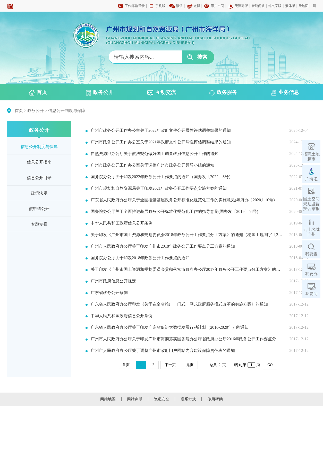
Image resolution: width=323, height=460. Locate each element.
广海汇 (311, 179)
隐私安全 (161, 399)
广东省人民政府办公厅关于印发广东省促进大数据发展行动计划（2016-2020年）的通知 (170, 327)
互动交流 (161, 92)
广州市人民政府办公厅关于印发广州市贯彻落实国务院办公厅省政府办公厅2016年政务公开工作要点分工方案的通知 (187, 339)
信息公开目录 (39, 178)
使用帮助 (215, 399)
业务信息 (285, 92)
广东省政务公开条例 (109, 293)
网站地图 (108, 399)
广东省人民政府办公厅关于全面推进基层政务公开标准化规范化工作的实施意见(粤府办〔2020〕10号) (183, 200)
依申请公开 (39, 208)
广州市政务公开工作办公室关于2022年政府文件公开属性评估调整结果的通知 (161, 130)
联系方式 (188, 399)
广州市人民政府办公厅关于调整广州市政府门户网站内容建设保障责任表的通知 (163, 351)
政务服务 (223, 92)
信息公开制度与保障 (66, 110)
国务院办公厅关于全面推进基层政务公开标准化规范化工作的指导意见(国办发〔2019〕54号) (174, 212)
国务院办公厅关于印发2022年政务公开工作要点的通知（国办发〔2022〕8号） (162, 177)
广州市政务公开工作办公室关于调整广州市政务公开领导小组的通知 (152, 165)
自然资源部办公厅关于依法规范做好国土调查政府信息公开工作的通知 (154, 154)
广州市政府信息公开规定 (113, 281)
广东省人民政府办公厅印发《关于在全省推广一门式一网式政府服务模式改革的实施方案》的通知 (179, 304)
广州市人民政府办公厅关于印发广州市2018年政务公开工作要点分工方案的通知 (163, 246)
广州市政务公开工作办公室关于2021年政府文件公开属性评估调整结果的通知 (161, 142)
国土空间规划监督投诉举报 (311, 204)
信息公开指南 (39, 162)
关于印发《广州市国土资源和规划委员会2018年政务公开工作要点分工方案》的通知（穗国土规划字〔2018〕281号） (187, 235)
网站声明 (134, 399)
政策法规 (39, 193)
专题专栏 (39, 224)
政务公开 (100, 92)
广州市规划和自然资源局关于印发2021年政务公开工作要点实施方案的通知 (159, 188)
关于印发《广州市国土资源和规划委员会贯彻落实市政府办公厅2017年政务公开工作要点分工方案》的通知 (187, 269)
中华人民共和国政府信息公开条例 (121, 223)
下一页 (170, 365)
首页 (38, 92)
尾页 (189, 365)
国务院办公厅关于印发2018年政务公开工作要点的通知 (140, 258)
